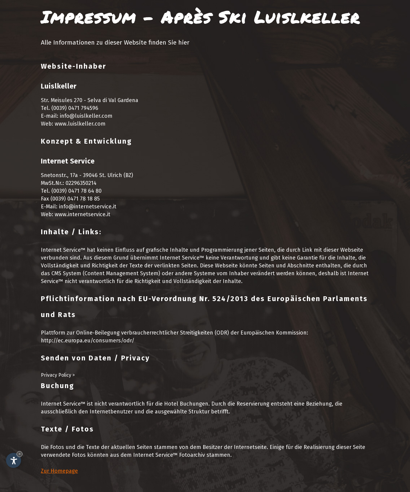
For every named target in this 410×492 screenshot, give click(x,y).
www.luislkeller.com (80, 123)
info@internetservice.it (87, 206)
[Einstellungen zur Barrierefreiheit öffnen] (13, 460)
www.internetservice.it (82, 214)
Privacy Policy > (58, 375)
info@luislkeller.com (86, 116)
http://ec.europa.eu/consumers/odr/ (87, 340)
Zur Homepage (59, 471)
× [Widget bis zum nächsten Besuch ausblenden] (19, 454)
